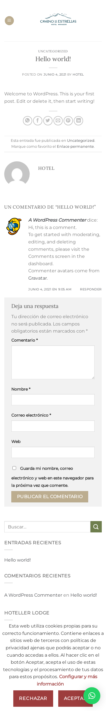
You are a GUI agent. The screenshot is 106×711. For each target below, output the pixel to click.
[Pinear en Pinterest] (68, 120)
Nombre (20, 389)
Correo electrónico (31, 415)
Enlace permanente (75, 146)
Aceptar (75, 698)
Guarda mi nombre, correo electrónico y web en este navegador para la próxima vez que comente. (52, 477)
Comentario (24, 340)
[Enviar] (96, 526)
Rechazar (33, 698)
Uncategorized (53, 51)
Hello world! (17, 560)
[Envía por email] (58, 120)
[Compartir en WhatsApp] (27, 120)
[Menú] (9, 20)
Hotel (78, 74)
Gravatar (37, 278)
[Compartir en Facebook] (37, 120)
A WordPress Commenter (57, 220)
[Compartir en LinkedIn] (78, 120)
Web (15, 441)
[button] (91, 695)
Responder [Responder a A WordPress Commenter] (91, 289)
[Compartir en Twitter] (48, 120)
